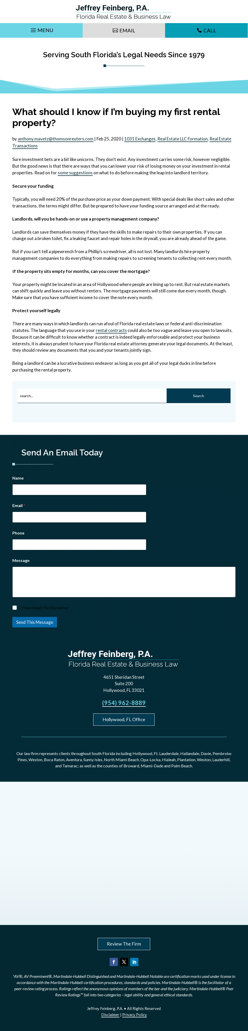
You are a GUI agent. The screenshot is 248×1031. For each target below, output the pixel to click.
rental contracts (111, 330)
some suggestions (75, 172)
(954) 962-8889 (124, 702)
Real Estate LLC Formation (182, 138)
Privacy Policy (134, 1014)
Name (18, 477)
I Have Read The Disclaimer (44, 607)
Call (209, 30)
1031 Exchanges (140, 138)
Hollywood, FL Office (123, 719)
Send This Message (34, 622)
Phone (18, 532)
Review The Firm (124, 944)
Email (127, 30)
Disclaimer (110, 1014)
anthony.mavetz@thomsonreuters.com (55, 138)
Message (21, 560)
